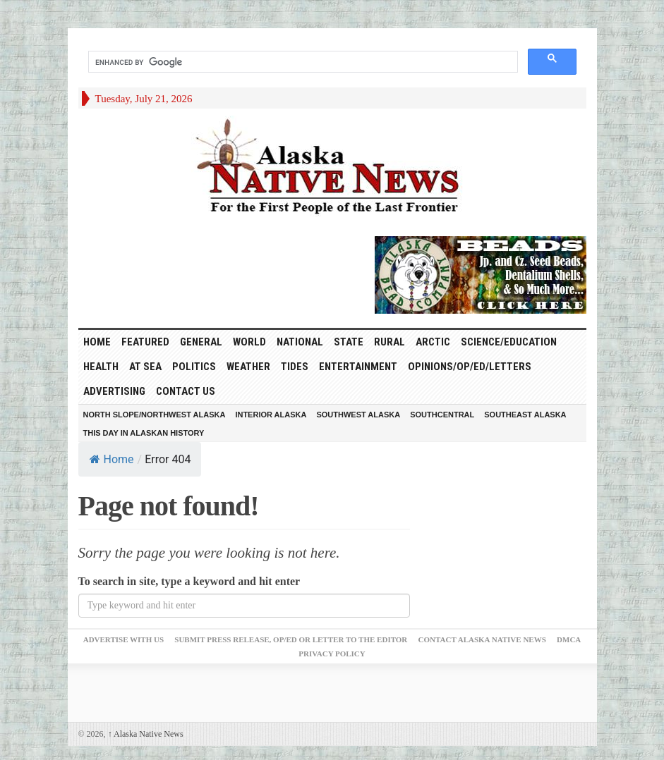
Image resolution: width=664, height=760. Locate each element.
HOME (97, 342)
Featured (145, 342)
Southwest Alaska (358, 414)
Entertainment (358, 366)
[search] (301, 62)
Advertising (114, 391)
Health (101, 366)
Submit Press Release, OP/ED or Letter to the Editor (290, 639)
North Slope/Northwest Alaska (154, 414)
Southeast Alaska (525, 414)
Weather (248, 366)
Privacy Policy (331, 653)
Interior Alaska (270, 414)
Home (112, 459)
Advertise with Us (123, 639)
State (348, 342)
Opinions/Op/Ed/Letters (469, 366)
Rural (389, 342)
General (201, 342)
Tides (294, 366)
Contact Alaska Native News (482, 639)
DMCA (569, 639)
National (300, 342)
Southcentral (442, 414)
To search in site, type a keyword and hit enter (189, 581)
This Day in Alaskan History (144, 433)
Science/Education (509, 342)
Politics (194, 366)
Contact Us (185, 391)
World (249, 342)
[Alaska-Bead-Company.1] (480, 273)
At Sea (145, 366)
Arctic (433, 342)
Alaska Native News (145, 734)
